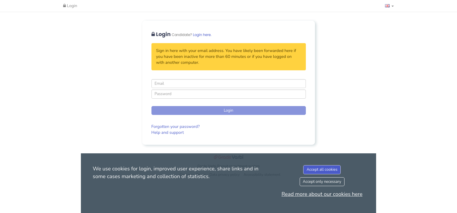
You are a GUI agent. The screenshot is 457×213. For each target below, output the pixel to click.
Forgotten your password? (175, 126)
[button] (389, 6)
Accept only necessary (322, 181)
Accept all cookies (321, 169)
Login (70, 6)
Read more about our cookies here (322, 194)
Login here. (202, 34)
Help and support (167, 132)
